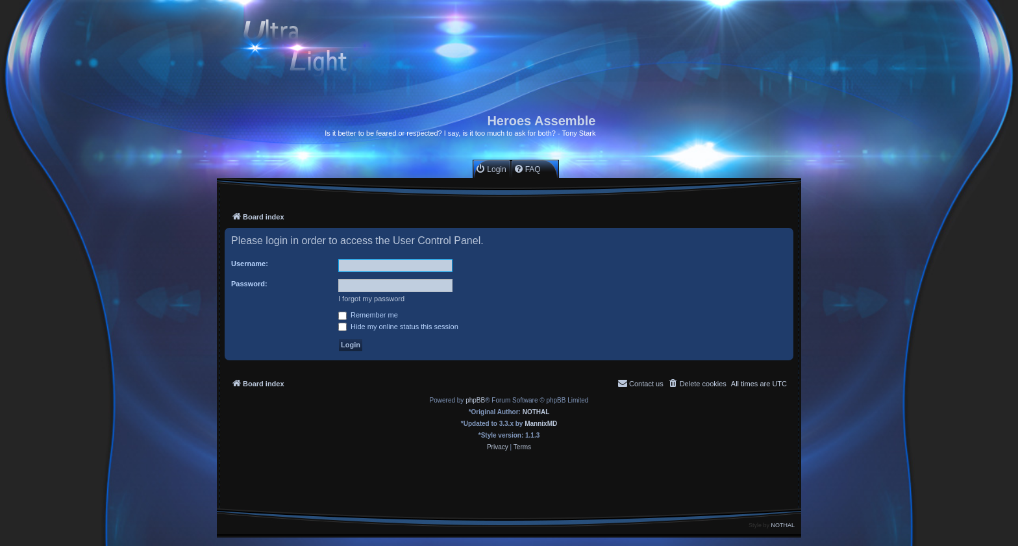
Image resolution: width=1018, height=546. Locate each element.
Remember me (368, 315)
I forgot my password (371, 299)
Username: (249, 263)
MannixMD (541, 423)
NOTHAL (536, 412)
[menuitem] (490, 169)
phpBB (475, 400)
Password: (249, 284)
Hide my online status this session (398, 326)
